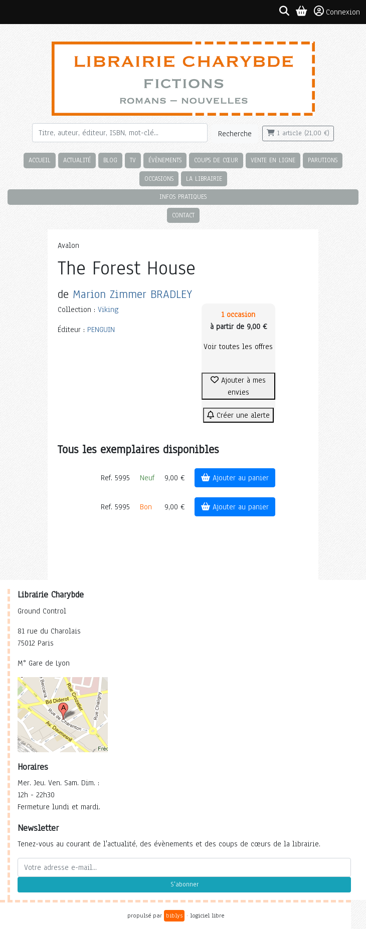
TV (133, 160)
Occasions (158, 178)
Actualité (77, 160)
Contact (183, 215)
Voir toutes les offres (238, 347)
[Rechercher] (120, 132)
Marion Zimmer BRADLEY (132, 294)
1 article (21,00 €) (298, 133)
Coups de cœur (216, 160)
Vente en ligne (273, 160)
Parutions (322, 160)
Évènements (164, 160)
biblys (174, 915)
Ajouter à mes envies (238, 386)
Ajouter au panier (235, 478)
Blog (110, 160)
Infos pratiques (183, 196)
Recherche (235, 134)
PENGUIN (101, 330)
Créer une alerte (238, 415)
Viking (108, 309)
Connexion (337, 11)
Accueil (40, 160)
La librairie (204, 178)
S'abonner (184, 884)
